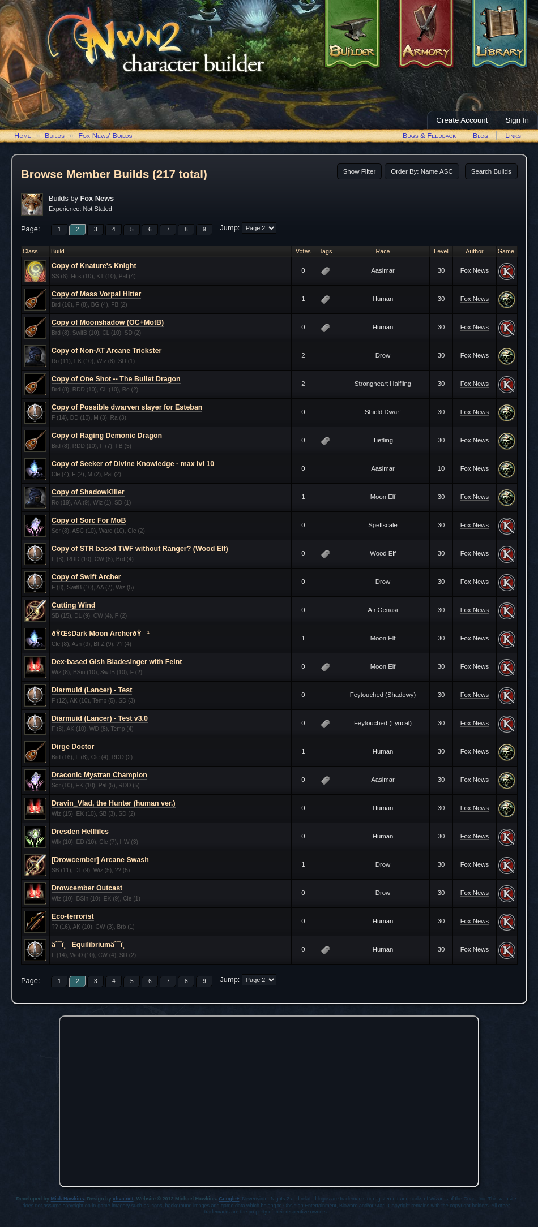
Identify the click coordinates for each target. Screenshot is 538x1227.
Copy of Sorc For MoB (89, 520)
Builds (55, 135)
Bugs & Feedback (429, 135)
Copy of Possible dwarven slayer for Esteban (127, 407)
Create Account (462, 120)
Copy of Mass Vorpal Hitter (96, 294)
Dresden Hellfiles (80, 832)
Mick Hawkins (67, 1199)
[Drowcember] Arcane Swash (100, 860)
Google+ (229, 1199)
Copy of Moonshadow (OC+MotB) (108, 322)
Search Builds (491, 171)
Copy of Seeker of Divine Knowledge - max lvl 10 (133, 464)
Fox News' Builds (105, 135)
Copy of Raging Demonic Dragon (107, 436)
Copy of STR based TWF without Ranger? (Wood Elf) (140, 549)
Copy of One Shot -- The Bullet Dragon (116, 379)
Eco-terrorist (73, 916)
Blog (481, 135)
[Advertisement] (269, 1098)
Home (22, 135)
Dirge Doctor (73, 747)
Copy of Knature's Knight (94, 266)
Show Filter (359, 171)
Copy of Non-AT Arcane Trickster (106, 351)
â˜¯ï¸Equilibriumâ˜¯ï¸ (91, 945)
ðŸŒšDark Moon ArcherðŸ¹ (101, 634)
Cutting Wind (73, 605)
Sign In (518, 120)
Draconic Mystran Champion (99, 775)
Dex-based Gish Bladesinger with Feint (117, 662)
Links (513, 135)
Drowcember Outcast (87, 888)
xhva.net (123, 1199)
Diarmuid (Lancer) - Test (92, 690)
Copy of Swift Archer (86, 577)
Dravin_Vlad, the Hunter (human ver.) (114, 803)
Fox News (474, 270)
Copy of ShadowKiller (88, 492)
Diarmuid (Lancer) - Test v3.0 (100, 718)
